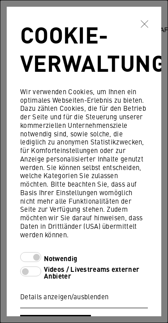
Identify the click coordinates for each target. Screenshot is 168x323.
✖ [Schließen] (144, 23)
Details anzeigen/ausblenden (64, 296)
